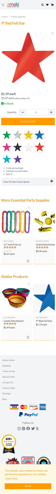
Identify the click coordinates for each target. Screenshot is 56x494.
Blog (4, 399)
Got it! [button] (28, 486)
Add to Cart (28, 121)
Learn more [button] (11, 478)
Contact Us (7, 382)
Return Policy (8, 377)
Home (4, 16)
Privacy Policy (8, 388)
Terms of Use (8, 371)
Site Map (6, 393)
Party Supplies (18, 16)
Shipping (6, 365)
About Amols (8, 360)
